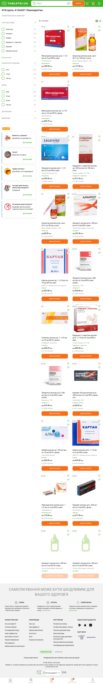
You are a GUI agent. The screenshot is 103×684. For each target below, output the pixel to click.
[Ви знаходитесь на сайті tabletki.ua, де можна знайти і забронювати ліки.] (15, 3)
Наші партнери (58, 633)
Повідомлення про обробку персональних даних (61, 658)
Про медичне (10, 643)
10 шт (8, 74)
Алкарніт (9, 34)
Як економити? (10, 624)
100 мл (8, 105)
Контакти (32, 633)
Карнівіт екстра (11, 51)
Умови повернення (12, 640)
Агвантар (9, 29)
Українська (45, 652)
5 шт (7, 70)
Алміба (8, 38)
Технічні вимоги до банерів (63, 642)
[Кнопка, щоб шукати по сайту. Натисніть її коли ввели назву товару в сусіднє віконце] (78, 3)
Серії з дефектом (11, 633)
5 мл (7, 92)
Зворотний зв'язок (36, 630)
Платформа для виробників (63, 645)
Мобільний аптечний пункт (15, 646)
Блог (31, 637)
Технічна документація (61, 630)
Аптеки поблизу (11, 627)
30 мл (8, 100)
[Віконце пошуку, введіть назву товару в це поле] (57, 3)
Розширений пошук (12, 630)
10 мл (8, 96)
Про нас (32, 624)
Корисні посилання (36, 640)
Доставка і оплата (12, 637)
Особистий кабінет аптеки (63, 627)
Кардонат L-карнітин (13, 42)
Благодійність (34, 627)
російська (58, 652)
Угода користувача (31, 658)
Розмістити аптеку (60, 624)
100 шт (8, 78)
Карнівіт (9, 47)
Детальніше (46, 610)
